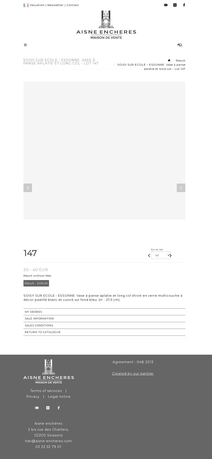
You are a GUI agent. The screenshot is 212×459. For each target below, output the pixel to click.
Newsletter (55, 5)
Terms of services (46, 391)
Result (181, 60)
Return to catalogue (43, 332)
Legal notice (59, 397)
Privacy (33, 397)
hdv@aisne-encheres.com (48, 441)
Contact (73, 5)
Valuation (37, 5)
